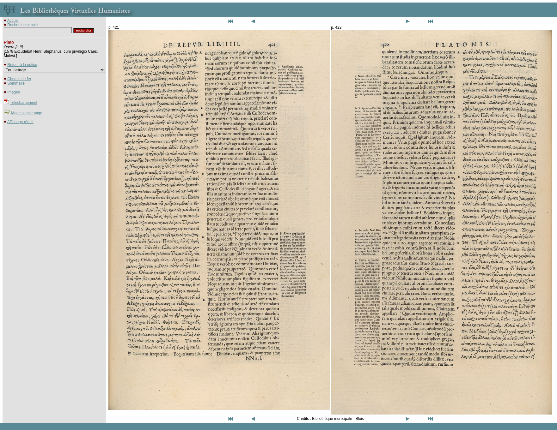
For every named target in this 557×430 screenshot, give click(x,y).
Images (13, 92)
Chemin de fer (19, 79)
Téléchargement (23, 102)
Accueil (13, 20)
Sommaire (16, 83)
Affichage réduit (20, 122)
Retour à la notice (22, 65)
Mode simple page (26, 113)
